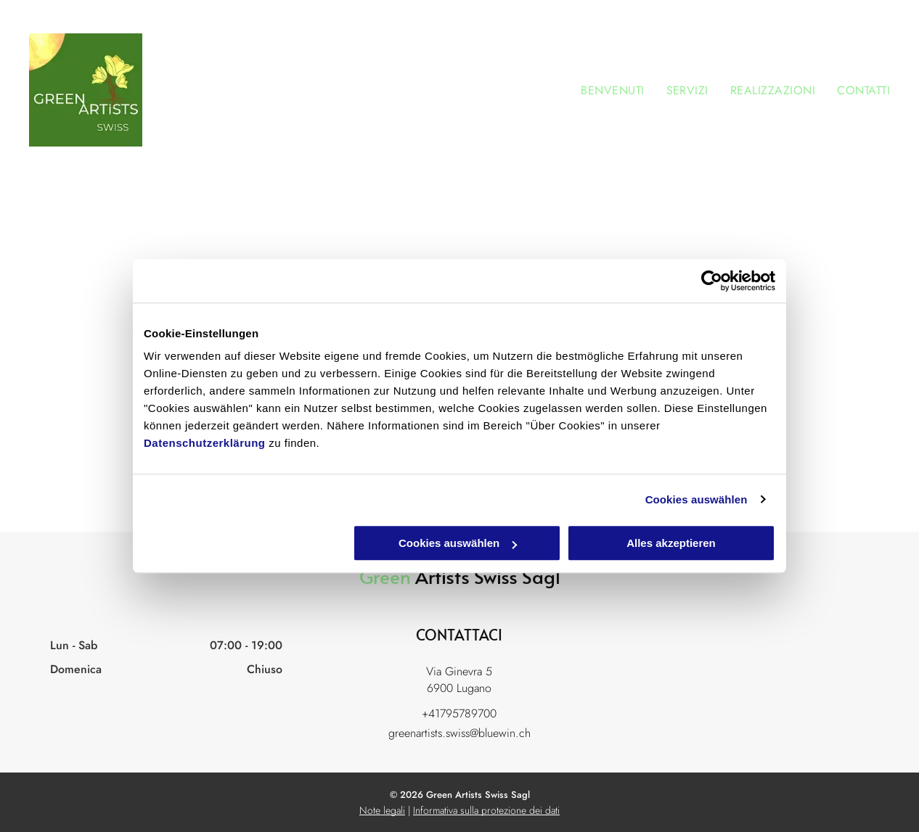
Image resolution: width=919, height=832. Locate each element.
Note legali (382, 810)
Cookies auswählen (696, 499)
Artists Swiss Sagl (487, 576)
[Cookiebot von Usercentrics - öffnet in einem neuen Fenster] (711, 281)
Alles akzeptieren (671, 543)
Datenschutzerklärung (205, 443)
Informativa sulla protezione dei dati (486, 810)
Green (385, 576)
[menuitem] (601, 90)
